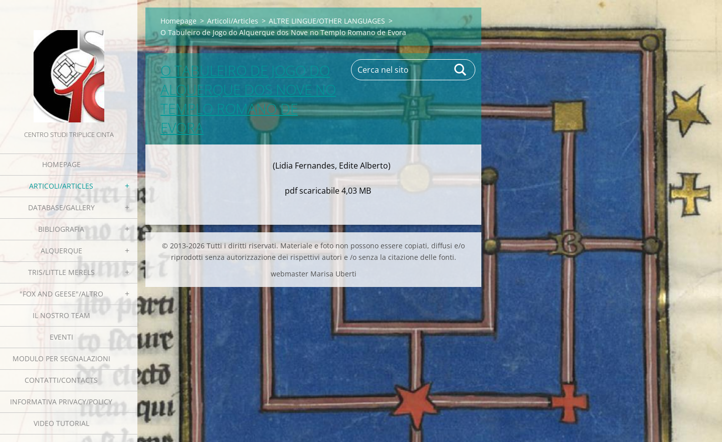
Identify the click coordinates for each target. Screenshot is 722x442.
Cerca (460, 69)
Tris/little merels (61, 272)
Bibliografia (61, 229)
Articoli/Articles (61, 186)
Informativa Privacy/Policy (61, 401)
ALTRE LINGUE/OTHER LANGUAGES (327, 21)
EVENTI (61, 337)
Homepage (61, 164)
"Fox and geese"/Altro (61, 294)
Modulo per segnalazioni (61, 358)
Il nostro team (61, 315)
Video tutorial (61, 423)
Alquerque (61, 250)
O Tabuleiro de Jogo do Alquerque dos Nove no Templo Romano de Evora (248, 99)
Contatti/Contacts (61, 380)
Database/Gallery (61, 207)
